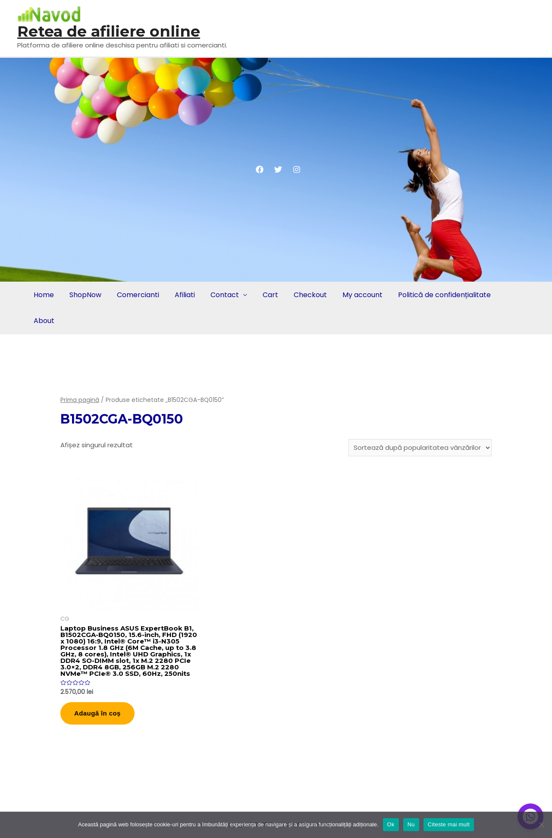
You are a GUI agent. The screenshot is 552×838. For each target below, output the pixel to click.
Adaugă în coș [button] (97, 713)
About (44, 321)
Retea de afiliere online (108, 31)
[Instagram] (297, 169)
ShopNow (85, 295)
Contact (224, 295)
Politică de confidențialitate (444, 295)
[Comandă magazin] (420, 447)
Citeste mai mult (449, 824)
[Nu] (541, 824)
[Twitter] (278, 169)
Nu (411, 824)
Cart (270, 295)
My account (362, 295)
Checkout (310, 295)
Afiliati (185, 295)
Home (44, 295)
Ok (391, 824)
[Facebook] (259, 169)
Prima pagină (79, 400)
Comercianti (138, 295)
